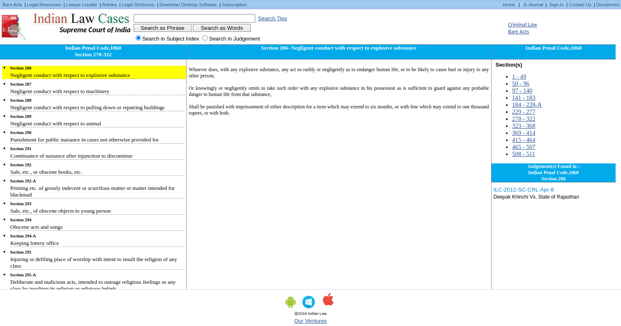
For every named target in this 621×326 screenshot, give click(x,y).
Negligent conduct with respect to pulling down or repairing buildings (87, 107)
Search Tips (272, 18)
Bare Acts (12, 4)
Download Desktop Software (188, 4)
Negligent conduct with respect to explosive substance (70, 75)
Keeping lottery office (34, 243)
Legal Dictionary (138, 4)
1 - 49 (519, 76)
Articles (109, 4)
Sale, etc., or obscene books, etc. (46, 172)
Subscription (234, 4)
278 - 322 (523, 118)
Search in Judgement (234, 39)
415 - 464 (523, 140)
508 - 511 (523, 154)
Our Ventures (310, 321)
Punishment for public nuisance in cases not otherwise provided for (84, 140)
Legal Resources (44, 4)
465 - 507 (523, 147)
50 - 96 (521, 83)
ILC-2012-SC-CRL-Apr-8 (524, 190)
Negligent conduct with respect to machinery (59, 91)
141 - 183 (523, 97)
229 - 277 (523, 111)
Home (509, 4)
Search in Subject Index (170, 39)
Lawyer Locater (81, 4)
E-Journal (533, 4)
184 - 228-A (527, 104)
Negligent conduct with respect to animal (55, 123)
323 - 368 (523, 125)
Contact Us (580, 4)
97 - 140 (522, 90)
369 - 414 (523, 132)
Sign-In (556, 4)
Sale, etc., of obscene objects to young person (60, 211)
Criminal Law (522, 24)
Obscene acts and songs (36, 227)
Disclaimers (608, 4)
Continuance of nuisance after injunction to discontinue (71, 156)
